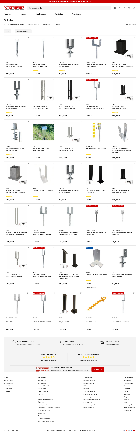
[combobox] (69, 8)
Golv (125, 402)
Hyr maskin (7, 391)
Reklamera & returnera (112, 344)
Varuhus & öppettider (44, 386)
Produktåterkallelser (44, 418)
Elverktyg (127, 394)
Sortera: (23, 31)
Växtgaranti (41, 413)
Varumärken (76, 14)
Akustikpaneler (128, 383)
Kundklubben (41, 14)
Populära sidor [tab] (128, 377)
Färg (125, 397)
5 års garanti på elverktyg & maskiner (49, 408)
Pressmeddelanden (89, 380)
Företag (24, 14)
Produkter (7, 14)
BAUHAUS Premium (9, 386)
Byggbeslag (46, 24)
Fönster (126, 399)
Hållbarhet (86, 389)
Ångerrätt (41, 402)
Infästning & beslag (33, 24)
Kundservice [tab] (42, 377)
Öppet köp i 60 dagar (44, 410)
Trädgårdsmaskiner (129, 408)
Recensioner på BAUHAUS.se (92, 399)
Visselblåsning (42, 383)
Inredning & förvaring (130, 405)
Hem (5, 24)
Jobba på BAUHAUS (89, 391)
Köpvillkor (41, 394)
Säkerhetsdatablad (43, 416)
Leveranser (41, 397)
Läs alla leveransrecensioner (88, 360)
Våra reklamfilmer (89, 408)
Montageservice (8, 380)
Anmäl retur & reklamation (45, 399)
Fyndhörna (59, 14)
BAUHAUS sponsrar (89, 383)
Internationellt (88, 402)
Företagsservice (8, 383)
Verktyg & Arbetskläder (17, 24)
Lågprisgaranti (42, 405)
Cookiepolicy (87, 397)
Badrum (126, 386)
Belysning (127, 389)
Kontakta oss (42, 380)
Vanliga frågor (42, 389)
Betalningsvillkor (43, 391)
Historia (86, 386)
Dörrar (126, 391)
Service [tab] (6, 377)
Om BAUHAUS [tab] (88, 377)
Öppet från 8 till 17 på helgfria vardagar (28, 344)
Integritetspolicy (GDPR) (91, 394)
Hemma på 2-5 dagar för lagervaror (73, 344)
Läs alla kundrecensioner (48, 360)
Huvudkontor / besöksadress (92, 405)
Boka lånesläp (8, 389)
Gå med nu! (98, 369)
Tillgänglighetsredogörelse (46, 421)
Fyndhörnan (127, 380)
